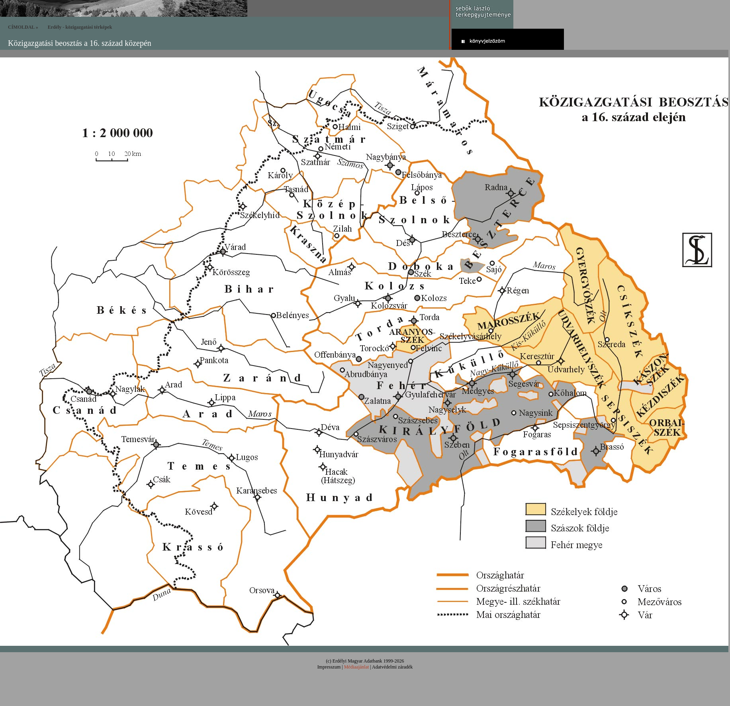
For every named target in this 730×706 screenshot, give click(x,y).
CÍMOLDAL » (23, 27)
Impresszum (329, 667)
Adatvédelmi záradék (392, 667)
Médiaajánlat (356, 667)
